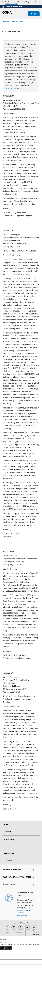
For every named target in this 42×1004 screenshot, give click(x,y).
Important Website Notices (18, 932)
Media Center (8, 853)
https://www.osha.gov (13, 88)
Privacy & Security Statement (35, 933)
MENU (33, 14)
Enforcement (8, 839)
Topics (6, 846)
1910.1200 (8, 34)
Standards (7, 832)
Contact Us (7, 861)
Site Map (7, 932)
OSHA (7, 12)
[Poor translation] (8, 948)
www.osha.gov (22, 915)
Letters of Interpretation (13, 21)
